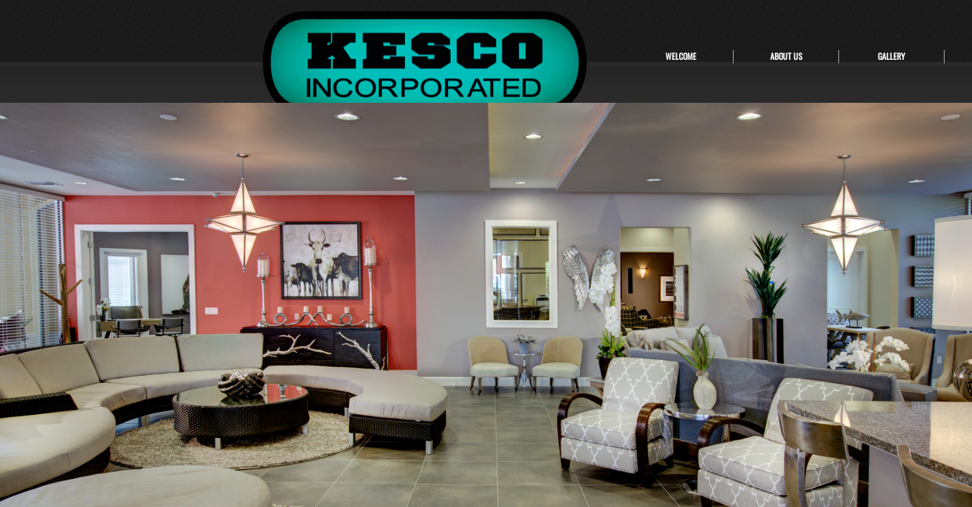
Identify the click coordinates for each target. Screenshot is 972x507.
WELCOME (680, 56)
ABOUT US (786, 56)
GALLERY (891, 56)
